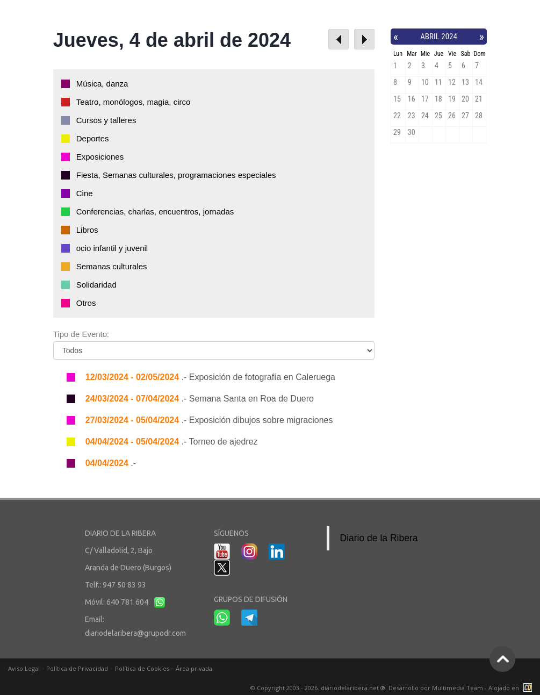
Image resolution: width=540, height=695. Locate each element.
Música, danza (102, 83)
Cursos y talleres (106, 120)
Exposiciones (100, 156)
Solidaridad (96, 284)
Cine (84, 193)
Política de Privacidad (77, 668)
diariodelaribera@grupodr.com (135, 633)
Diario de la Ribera (379, 538)
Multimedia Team (457, 688)
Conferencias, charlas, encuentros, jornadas (155, 211)
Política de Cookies (142, 668)
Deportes (92, 138)
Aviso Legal (24, 668)
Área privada (194, 668)
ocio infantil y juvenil (112, 248)
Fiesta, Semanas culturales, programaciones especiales (176, 175)
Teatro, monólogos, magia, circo (133, 101)
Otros (86, 302)
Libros (87, 229)
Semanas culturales (111, 266)
